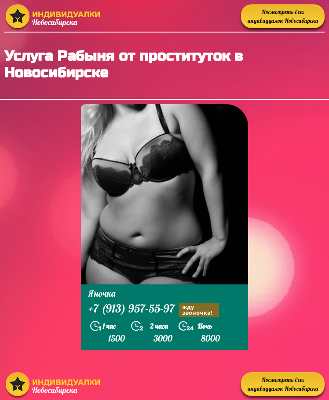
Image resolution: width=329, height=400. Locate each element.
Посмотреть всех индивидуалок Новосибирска (283, 16)
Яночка (101, 293)
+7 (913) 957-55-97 (153, 309)
